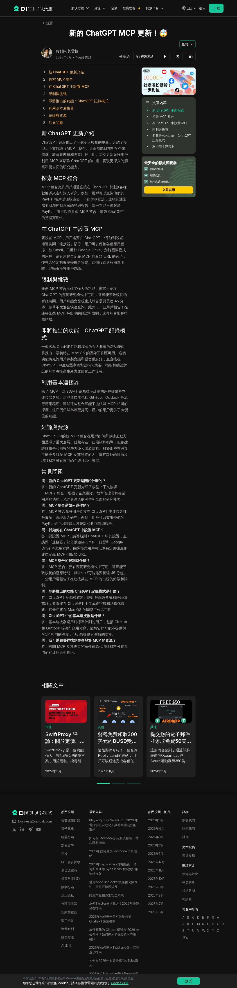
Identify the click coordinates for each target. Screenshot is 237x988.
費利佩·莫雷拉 (67, 51)
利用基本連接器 (61, 108)
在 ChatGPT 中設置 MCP (69, 86)
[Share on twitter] (14, 829)
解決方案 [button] (80, 8)
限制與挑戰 (58, 93)
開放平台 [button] (155, 8)
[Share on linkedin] (22, 829)
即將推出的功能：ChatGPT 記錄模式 (78, 101)
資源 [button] (100, 8)
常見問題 (56, 122)
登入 (202, 8)
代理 (48, 727)
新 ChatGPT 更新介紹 (66, 72)
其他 (101, 727)
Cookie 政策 (120, 983)
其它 (185, 937)
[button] (189, 8)
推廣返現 (129, 8)
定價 (114, 8)
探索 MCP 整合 (61, 79)
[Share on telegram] (30, 829)
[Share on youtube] (38, 829)
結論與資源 (58, 115)
